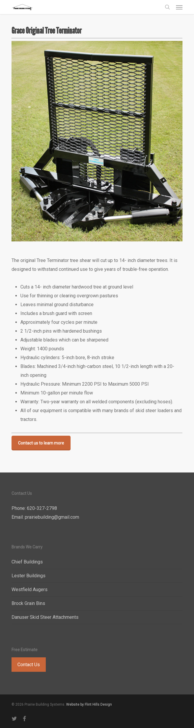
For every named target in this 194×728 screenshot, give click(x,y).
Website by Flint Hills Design (89, 704)
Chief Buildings (27, 562)
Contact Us (28, 664)
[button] (179, 7)
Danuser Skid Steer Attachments (45, 617)
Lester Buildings (28, 575)
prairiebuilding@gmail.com (52, 517)
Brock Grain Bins (28, 603)
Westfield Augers (30, 589)
